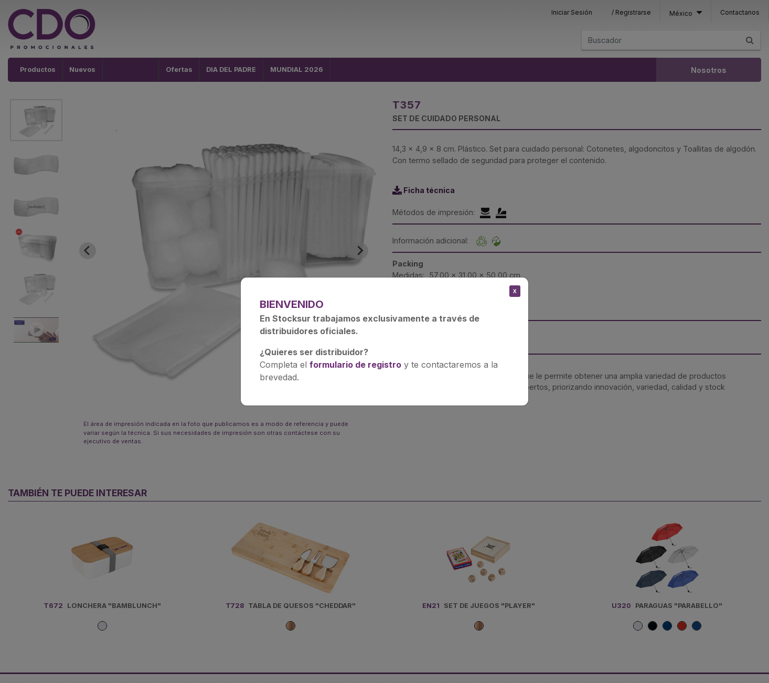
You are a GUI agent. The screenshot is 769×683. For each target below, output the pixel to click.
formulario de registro (355, 364)
